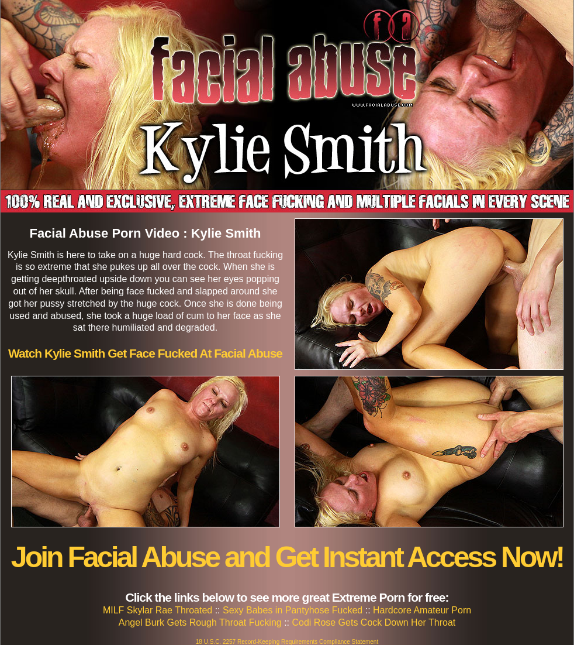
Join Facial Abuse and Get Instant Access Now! (287, 557)
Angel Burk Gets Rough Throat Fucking (200, 622)
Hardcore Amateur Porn (422, 610)
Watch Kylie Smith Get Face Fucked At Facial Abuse (145, 353)
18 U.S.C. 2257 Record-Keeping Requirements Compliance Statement (287, 642)
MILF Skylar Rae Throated (157, 610)
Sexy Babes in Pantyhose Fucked (292, 610)
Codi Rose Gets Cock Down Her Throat (373, 622)
